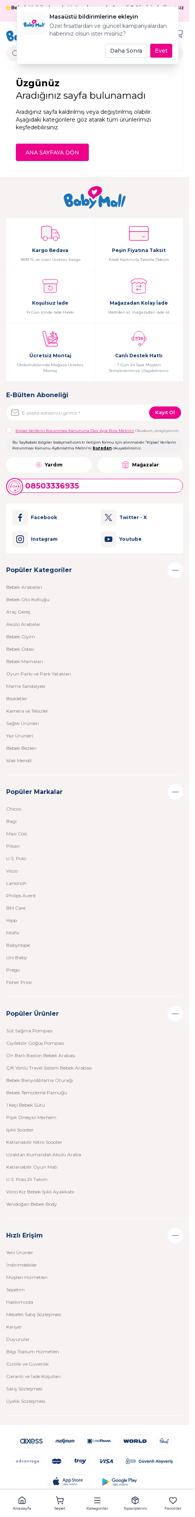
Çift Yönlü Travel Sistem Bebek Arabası (49, 1068)
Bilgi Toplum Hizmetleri (32, 1351)
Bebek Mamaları (24, 661)
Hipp (11, 920)
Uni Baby (16, 957)
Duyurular (18, 1339)
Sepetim (15, 1289)
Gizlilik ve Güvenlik (27, 1364)
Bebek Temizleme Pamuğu (36, 1092)
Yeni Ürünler (19, 1252)
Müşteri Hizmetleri (26, 1277)
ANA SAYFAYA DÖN (52, 152)
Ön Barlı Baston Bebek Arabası (40, 1055)
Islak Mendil (19, 760)
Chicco (13, 809)
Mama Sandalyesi (25, 686)
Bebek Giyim (20, 636)
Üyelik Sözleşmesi (25, 1401)
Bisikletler (16, 698)
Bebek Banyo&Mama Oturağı (39, 1080)
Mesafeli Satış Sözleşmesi (33, 1314)
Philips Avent (21, 895)
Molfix (12, 933)
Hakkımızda (19, 1302)
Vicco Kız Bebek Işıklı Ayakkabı (40, 1192)
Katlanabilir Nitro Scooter (34, 1142)
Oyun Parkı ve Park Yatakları (38, 674)
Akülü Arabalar (23, 624)
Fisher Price (19, 982)
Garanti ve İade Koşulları (33, 1376)
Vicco (12, 871)
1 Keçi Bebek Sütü (25, 1105)
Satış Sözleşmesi (24, 1389)
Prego (13, 970)
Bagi (11, 821)
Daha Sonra (126, 50)
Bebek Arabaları (24, 587)
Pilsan (13, 846)
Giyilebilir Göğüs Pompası (35, 1043)
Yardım (49, 465)
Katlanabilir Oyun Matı (32, 1167)
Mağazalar (140, 464)
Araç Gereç (18, 612)
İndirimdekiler (21, 1265)
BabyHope (18, 945)
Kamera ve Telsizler (27, 711)
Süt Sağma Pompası (29, 1031)
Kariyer (14, 1327)
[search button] (15, 53)
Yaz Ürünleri (19, 736)
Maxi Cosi (16, 833)
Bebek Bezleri (21, 748)
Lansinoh (16, 883)
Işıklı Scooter (20, 1130)
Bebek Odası (20, 649)
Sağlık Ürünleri (22, 723)
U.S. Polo (16, 858)
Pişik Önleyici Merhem (31, 1117)
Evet (161, 50)
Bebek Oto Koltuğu (27, 599)
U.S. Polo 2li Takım (26, 1179)
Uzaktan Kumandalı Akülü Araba (43, 1154)
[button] (22, 1503)
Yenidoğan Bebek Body (31, 1204)
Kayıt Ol (165, 412)
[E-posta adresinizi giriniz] (95, 412)
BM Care (15, 908)
